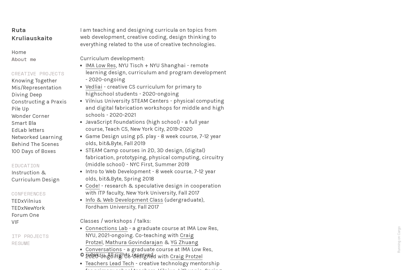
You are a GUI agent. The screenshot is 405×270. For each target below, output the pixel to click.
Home (19, 52)
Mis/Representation (37, 87)
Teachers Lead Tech (110, 263)
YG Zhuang (184, 242)
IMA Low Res (101, 65)
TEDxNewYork (28, 208)
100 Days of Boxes (34, 151)
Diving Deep (27, 94)
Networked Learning (37, 137)
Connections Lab (107, 228)
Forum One (25, 215)
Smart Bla (24, 123)
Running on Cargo (399, 239)
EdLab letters (28, 130)
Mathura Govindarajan (134, 242)
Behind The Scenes (35, 144)
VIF (15, 222)
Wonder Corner (31, 116)
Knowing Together (34, 80)
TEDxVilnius (26, 201)
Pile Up (20, 108)
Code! (93, 186)
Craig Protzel (186, 256)
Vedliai (94, 87)
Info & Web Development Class (124, 200)
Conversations (104, 249)
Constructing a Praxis (39, 101)
